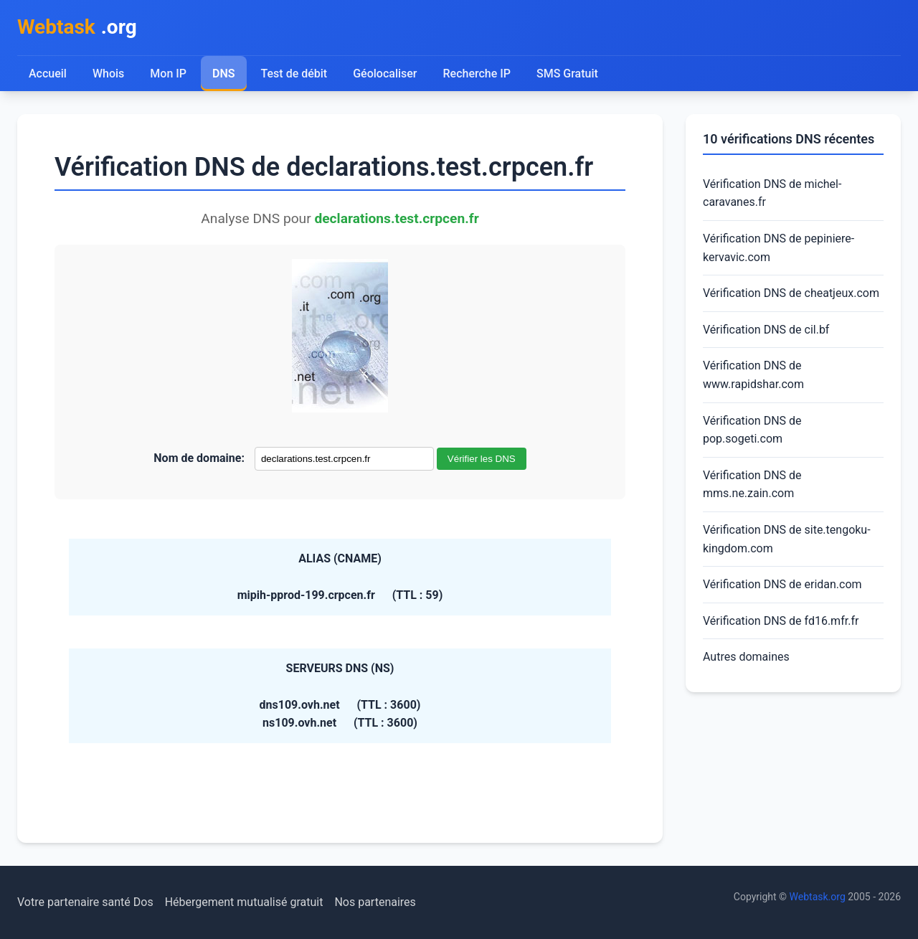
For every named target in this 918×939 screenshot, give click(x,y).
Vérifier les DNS (482, 458)
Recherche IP (477, 73)
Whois (108, 73)
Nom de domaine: (199, 458)
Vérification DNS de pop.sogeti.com (752, 430)
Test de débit (294, 73)
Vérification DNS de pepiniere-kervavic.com (778, 248)
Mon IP (168, 73)
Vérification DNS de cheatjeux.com (791, 293)
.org (77, 27)
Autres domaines (746, 657)
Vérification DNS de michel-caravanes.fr (772, 193)
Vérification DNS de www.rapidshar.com (753, 375)
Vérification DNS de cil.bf (766, 329)
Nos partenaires (374, 902)
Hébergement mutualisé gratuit (244, 902)
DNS (223, 73)
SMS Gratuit (567, 73)
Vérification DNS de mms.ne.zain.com (752, 484)
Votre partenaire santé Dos (85, 902)
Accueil (48, 73)
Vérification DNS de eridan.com (782, 584)
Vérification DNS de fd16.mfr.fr (780, 621)
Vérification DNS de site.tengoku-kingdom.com (787, 539)
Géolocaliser (385, 73)
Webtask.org (818, 896)
